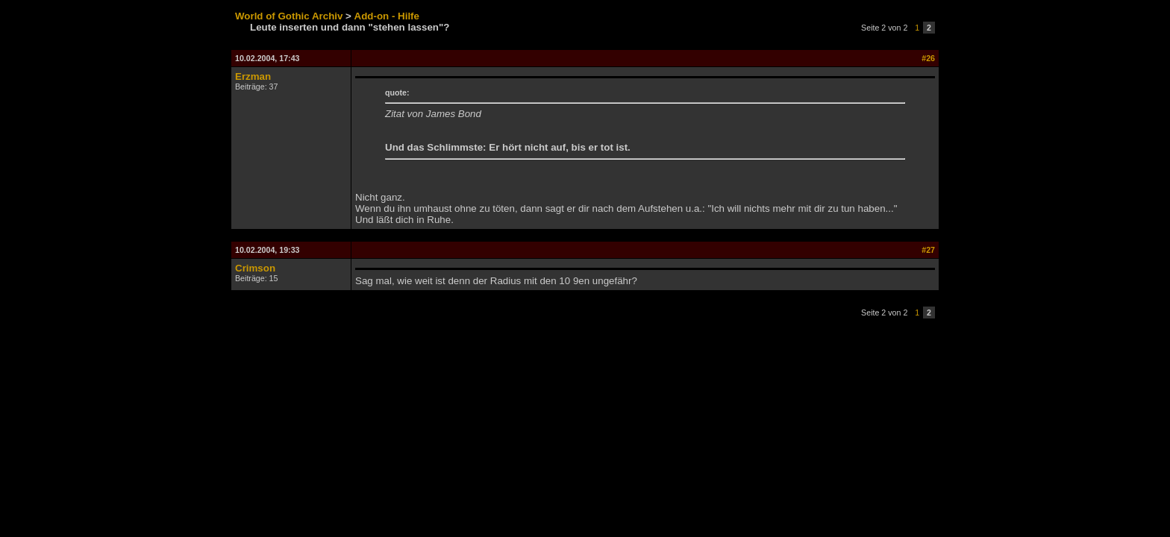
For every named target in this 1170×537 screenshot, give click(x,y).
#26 (928, 58)
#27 (928, 249)
